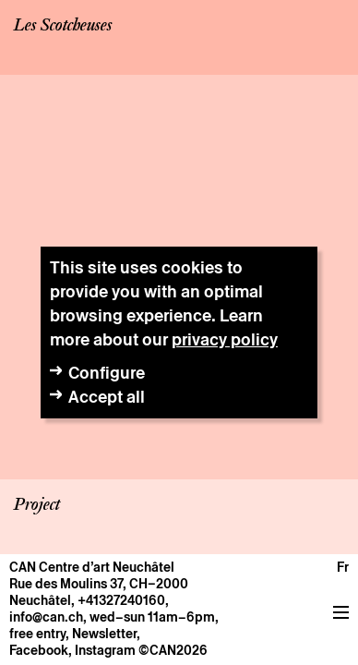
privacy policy (225, 339)
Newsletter (104, 633)
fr (343, 567)
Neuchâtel (40, 600)
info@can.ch (46, 617)
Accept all (106, 396)
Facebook (38, 650)
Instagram (105, 650)
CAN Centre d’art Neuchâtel (91, 567)
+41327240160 (121, 600)
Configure (106, 372)
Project (37, 505)
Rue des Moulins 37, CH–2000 (98, 583)
